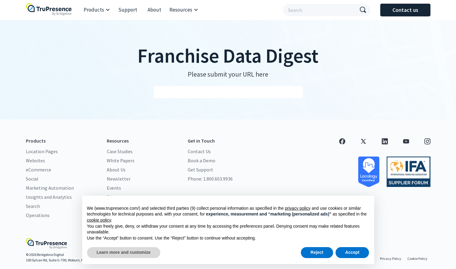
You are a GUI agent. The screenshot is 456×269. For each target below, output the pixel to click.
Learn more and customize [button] (124, 252)
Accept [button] (352, 252)
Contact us (405, 9)
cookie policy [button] (99, 220)
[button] (97, 10)
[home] (50, 10)
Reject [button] (317, 252)
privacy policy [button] (298, 208)
